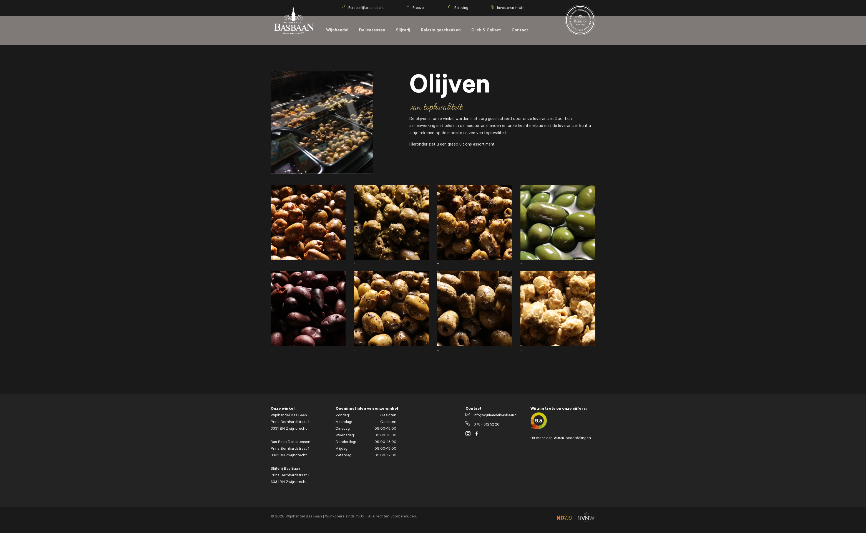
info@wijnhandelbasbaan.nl (491, 416)
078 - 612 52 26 (482, 425)
